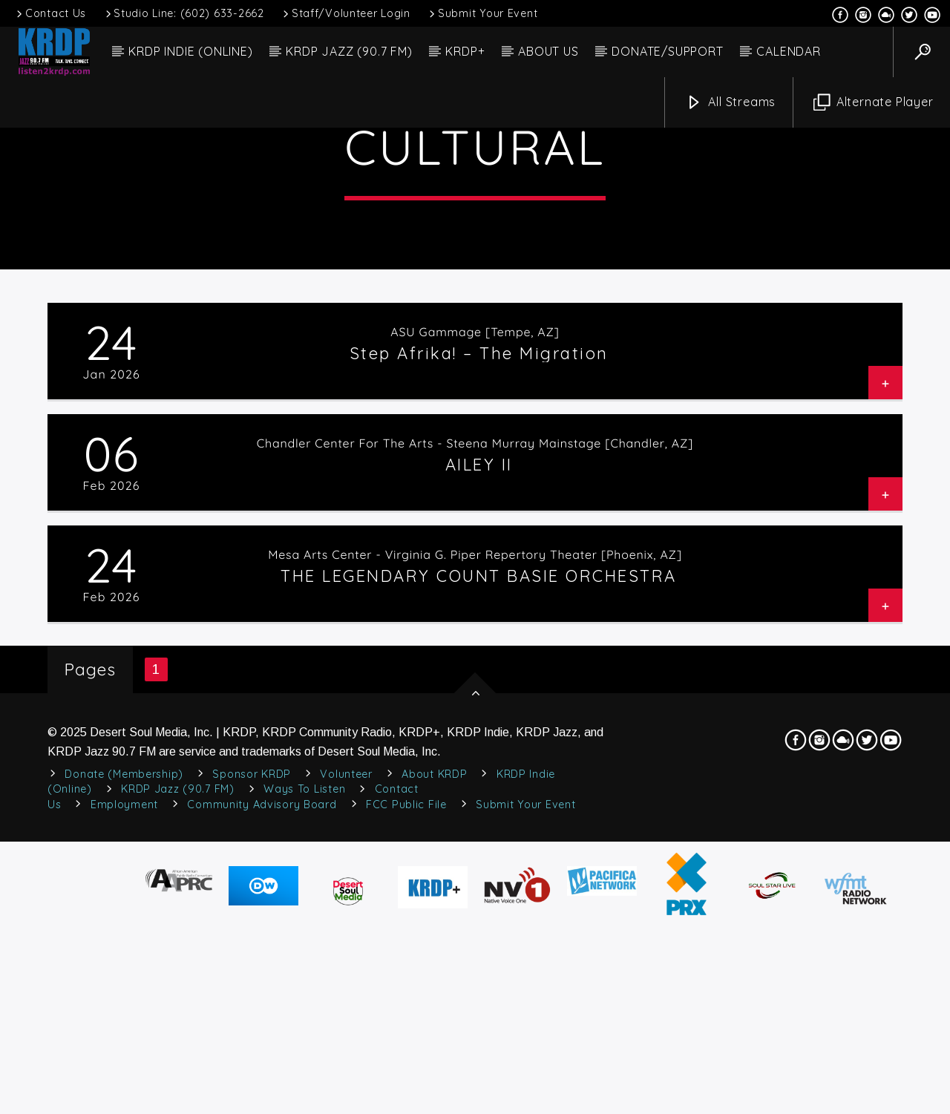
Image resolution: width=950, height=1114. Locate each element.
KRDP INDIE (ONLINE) (190, 51)
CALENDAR (788, 51)
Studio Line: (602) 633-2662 (183, 13)
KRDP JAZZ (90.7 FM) (349, 51)
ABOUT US (548, 51)
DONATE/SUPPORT (667, 51)
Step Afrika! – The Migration (479, 648)
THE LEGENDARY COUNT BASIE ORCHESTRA (479, 870)
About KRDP (434, 1068)
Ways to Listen (304, 1084)
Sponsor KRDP (251, 1068)
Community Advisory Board (261, 1099)
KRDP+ (465, 51)
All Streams (731, 102)
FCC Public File (406, 1099)
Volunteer (346, 1068)
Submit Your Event (482, 13)
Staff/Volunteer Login (345, 13)
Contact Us (50, 13)
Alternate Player (873, 102)
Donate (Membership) (124, 1068)
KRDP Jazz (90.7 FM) (178, 1084)
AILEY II (479, 759)
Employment (124, 1099)
